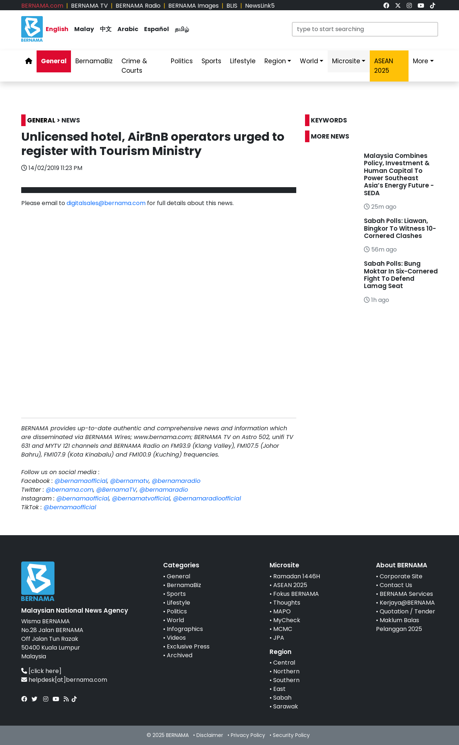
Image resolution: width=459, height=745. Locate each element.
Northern (286, 671)
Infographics (185, 629)
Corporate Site (401, 576)
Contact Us (396, 585)
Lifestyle (178, 602)
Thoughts (286, 602)
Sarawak (285, 706)
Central (284, 662)
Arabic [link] (127, 29)
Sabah (282, 697)
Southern (286, 680)
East (279, 689)
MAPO (282, 611)
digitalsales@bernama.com (106, 203)
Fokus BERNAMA (296, 594)
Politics (177, 611)
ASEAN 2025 (290, 585)
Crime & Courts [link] (134, 66)
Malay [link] (84, 29)
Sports (176, 594)
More (420, 61)
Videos (176, 638)
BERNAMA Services (406, 594)
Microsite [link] (346, 61)
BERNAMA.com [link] (42, 5)
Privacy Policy (248, 735)
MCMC (282, 629)
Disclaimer (209, 735)
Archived (179, 655)
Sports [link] (211, 61)
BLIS (231, 5)
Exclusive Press (188, 646)
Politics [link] (182, 61)
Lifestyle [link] (243, 61)
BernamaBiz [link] (94, 61)
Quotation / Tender (407, 611)
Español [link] (156, 29)
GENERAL (41, 120)
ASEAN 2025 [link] (383, 66)
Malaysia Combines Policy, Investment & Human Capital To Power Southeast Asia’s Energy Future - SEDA (399, 174)
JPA (278, 638)
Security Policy (291, 735)
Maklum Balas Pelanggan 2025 (399, 624)
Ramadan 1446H (296, 576)
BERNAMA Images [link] (193, 5)
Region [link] (275, 61)
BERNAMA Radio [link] (138, 5)
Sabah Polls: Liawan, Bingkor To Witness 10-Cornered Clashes (400, 228)
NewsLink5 (260, 5)
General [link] (54, 61)
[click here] (45, 671)
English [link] (57, 29)
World (175, 620)
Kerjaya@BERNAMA (407, 602)
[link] (386, 5)
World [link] (309, 61)
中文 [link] (106, 29)
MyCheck (286, 620)
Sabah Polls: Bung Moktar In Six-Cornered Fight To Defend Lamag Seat (401, 274)
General (178, 576)
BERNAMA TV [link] (89, 5)
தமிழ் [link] (182, 29)
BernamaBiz (184, 585)
